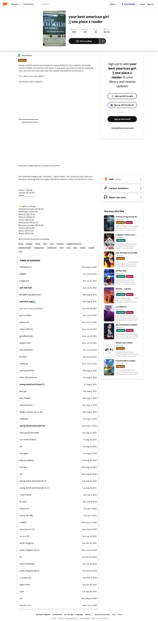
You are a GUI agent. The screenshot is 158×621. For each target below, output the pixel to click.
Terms (53, 618)
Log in (142, 4)
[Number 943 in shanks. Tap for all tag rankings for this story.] (122, 179)
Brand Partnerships (102, 614)
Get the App (68, 614)
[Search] (41, 4)
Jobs (114, 614)
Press (120, 614)
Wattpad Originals (43, 614)
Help (93, 618)
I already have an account (122, 128)
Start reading (84, 41)
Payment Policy (72, 618)
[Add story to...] (102, 41)
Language (79, 614)
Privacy (61, 618)
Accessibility (85, 618)
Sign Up (150, 4)
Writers (88, 614)
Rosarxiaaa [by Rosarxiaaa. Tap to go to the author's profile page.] (26, 55)
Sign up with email (122, 119)
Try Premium (128, 4)
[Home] (5, 4)
